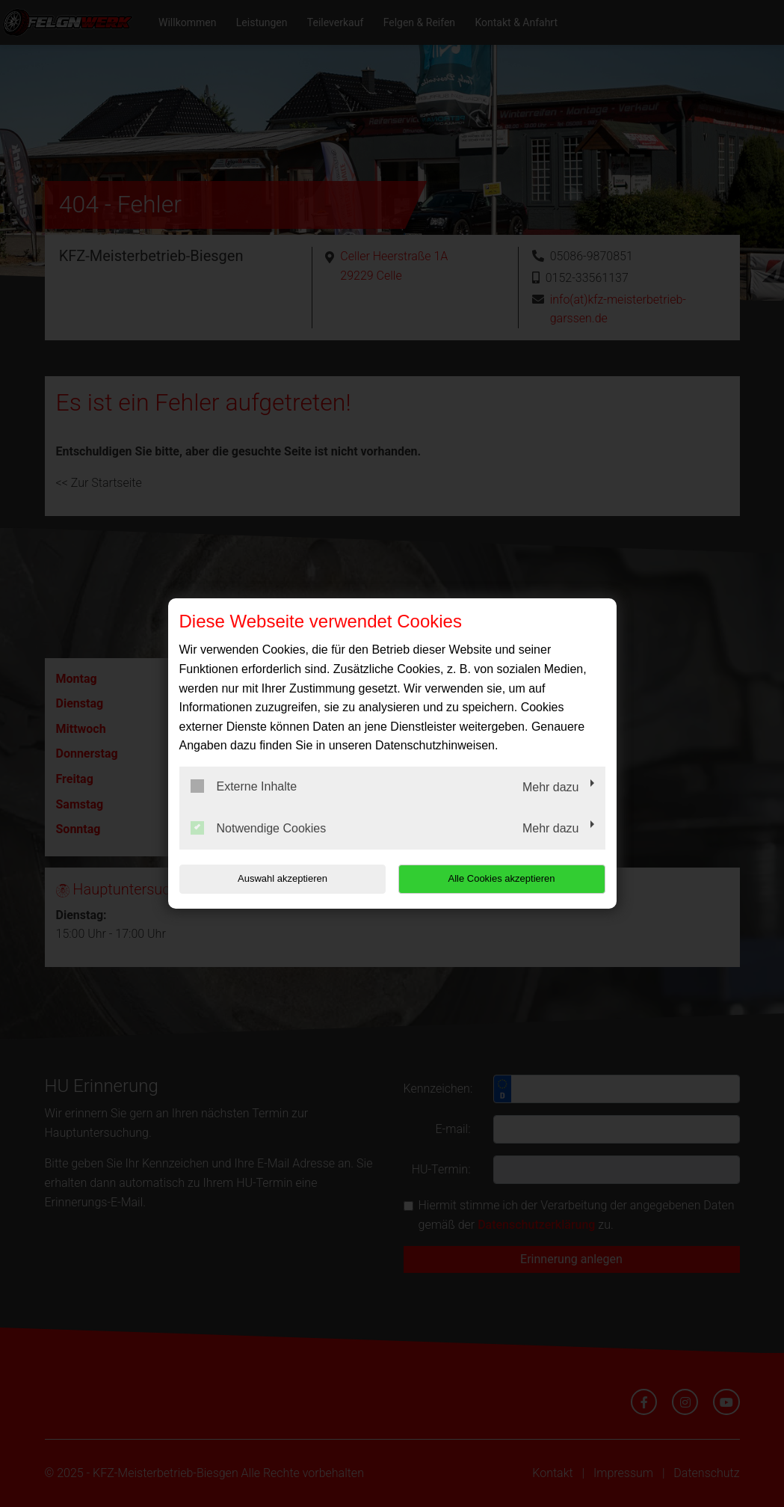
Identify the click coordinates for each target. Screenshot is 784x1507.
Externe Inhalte (244, 786)
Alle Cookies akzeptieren (509, 878)
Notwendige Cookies (259, 828)
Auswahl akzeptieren (275, 878)
